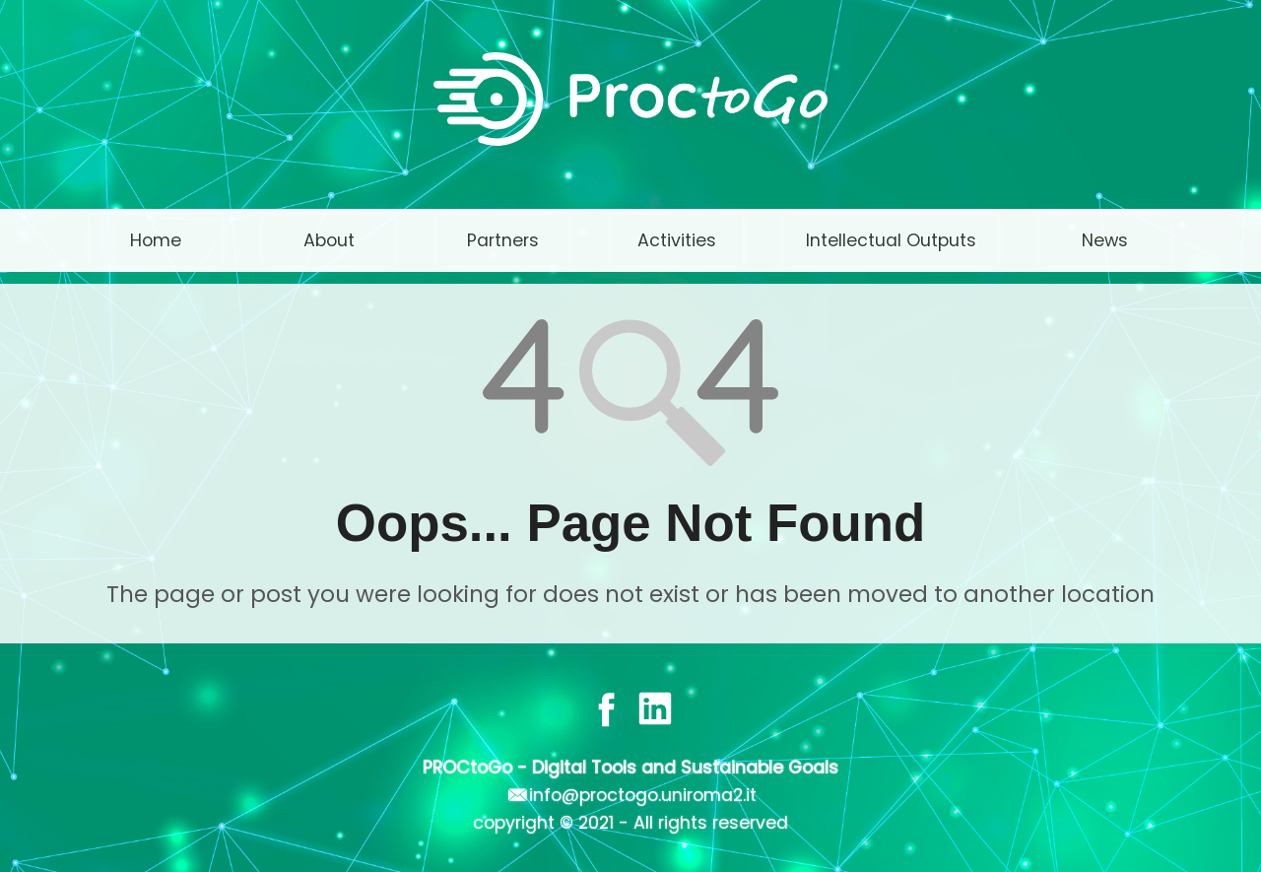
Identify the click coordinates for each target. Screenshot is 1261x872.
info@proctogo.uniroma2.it (643, 795)
